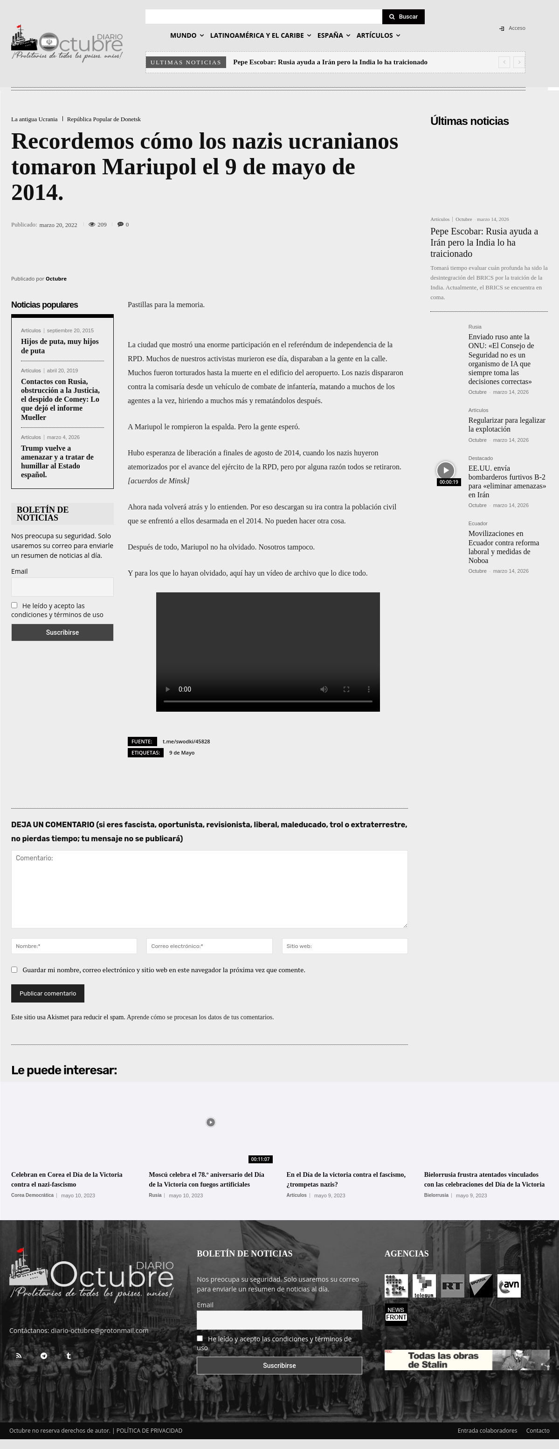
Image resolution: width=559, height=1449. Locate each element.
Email (19, 571)
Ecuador (478, 523)
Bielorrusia (436, 1205)
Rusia (475, 327)
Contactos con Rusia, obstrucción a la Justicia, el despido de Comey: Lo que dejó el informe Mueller (60, 399)
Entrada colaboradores (488, 1440)
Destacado (481, 458)
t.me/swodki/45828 (186, 741)
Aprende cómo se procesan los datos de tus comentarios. (200, 1017)
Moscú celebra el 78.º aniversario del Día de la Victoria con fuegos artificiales (208, 1184)
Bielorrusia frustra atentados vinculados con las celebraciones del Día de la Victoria (481, 1184)
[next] (519, 62)
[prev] (504, 62)
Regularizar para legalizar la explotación (507, 424)
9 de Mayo (181, 752)
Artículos (31, 330)
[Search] (403, 16)
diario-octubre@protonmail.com (100, 1340)
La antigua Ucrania (34, 119)
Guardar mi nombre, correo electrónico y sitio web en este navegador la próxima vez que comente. (164, 969)
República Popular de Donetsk (104, 119)
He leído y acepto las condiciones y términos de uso (57, 610)
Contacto (538, 1440)
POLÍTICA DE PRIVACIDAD (150, 1440)
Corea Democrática (32, 1195)
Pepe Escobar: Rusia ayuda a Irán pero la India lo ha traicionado (330, 62)
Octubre (56, 278)
